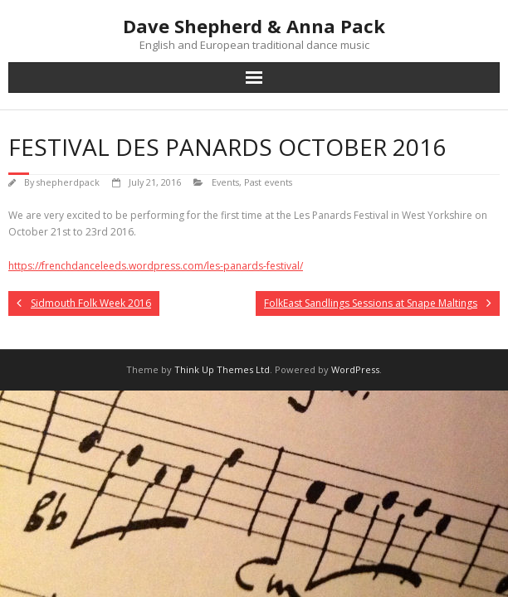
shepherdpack (68, 182)
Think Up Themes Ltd (222, 369)
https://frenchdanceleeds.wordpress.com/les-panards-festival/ (155, 266)
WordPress (355, 369)
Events (225, 182)
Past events (268, 182)
